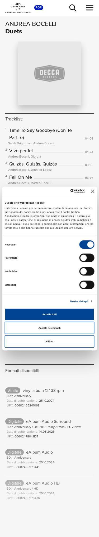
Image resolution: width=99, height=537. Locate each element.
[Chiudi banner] (93, 191)
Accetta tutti (49, 314)
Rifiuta (49, 341)
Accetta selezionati (49, 327)
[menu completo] (89, 8)
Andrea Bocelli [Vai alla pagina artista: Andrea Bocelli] (30, 24)
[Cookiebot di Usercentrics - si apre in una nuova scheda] (63, 191)
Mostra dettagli (79, 301)
